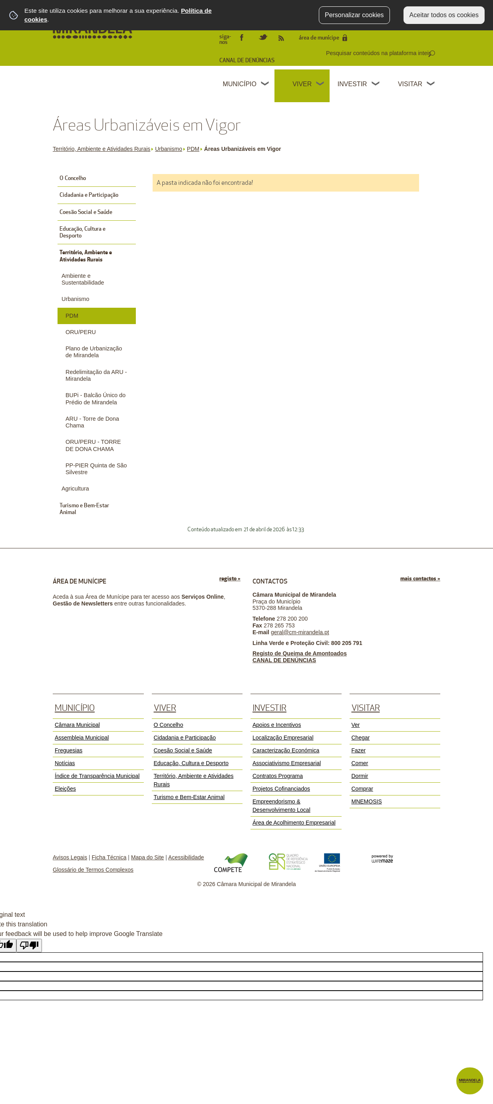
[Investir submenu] (376, 84)
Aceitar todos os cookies (444, 15)
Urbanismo (170, 149)
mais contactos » (420, 578)
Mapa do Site (147, 857)
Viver (302, 84)
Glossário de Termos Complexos (93, 870)
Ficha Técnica (109, 857)
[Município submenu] (265, 84)
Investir (352, 84)
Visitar (410, 84)
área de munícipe (319, 37)
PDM (195, 149)
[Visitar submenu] (431, 84)
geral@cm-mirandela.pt (300, 632)
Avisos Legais (70, 857)
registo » (230, 578)
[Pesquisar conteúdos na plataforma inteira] (431, 54)
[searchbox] (379, 53)
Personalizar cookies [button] (354, 15)
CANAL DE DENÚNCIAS (246, 60)
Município (239, 84)
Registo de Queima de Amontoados (299, 653)
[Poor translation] (29, 945)
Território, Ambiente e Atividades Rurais (103, 149)
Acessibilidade (186, 857)
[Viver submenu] (320, 84)
